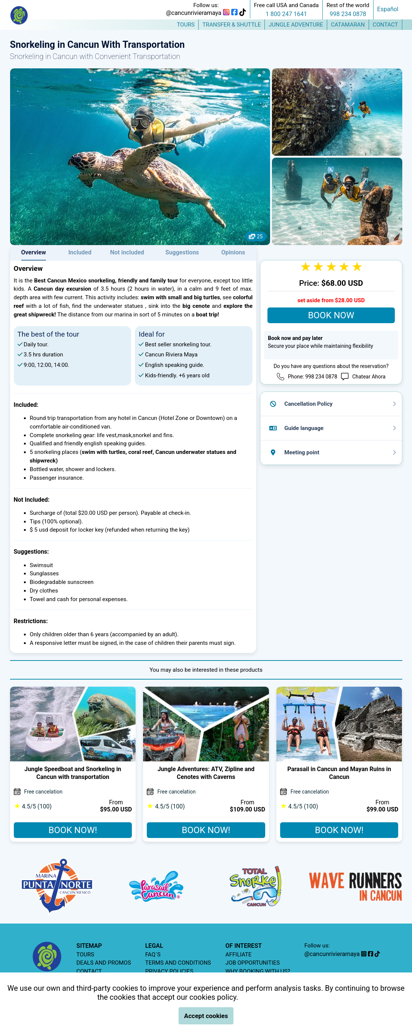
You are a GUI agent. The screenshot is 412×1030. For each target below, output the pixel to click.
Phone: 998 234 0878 (312, 377)
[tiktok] (242, 12)
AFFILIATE (239, 954)
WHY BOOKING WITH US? (258, 971)
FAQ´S (153, 954)
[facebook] (234, 12)
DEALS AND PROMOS (104, 962)
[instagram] (226, 12)
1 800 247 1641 (286, 14)
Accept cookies (206, 1016)
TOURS (86, 954)
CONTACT (89, 971)
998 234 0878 (348, 14)
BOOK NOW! (73, 830)
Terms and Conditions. (276, 997)
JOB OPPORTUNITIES (253, 962)
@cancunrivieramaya (193, 12)
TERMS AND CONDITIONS (178, 962)
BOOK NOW (331, 315)
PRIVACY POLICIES (169, 971)
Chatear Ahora (368, 377)
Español (388, 9)
